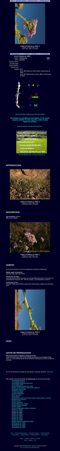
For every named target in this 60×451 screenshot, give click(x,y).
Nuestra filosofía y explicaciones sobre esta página (30, 114)
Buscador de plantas (34, 433)
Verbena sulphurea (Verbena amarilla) (22, 421)
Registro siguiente (35, 434)
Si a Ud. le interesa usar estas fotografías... (30, 447)
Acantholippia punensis (18, 380)
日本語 (30, 440)
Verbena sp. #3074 (17, 417)
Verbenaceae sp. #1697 (18, 424)
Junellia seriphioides (17, 392)
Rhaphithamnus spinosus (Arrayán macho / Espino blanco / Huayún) (31, 398)
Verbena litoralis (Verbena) (19, 405)
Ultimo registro (44, 434)
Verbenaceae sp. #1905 (18, 426)
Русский (38, 438)
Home (11, 433)
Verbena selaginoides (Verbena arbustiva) (24, 408)
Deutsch (33, 438)
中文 (35, 440)
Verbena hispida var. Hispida (20, 404)
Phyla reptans (16, 396)
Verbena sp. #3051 (17, 415)
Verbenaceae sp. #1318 (18, 423)
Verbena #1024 (16, 401)
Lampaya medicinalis (18, 393)
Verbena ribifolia (16, 406)
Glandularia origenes (18, 390)
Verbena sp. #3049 (17, 414)
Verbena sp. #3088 (17, 420)
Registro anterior (25, 434)
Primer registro (15, 434)
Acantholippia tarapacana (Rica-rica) (22, 383)
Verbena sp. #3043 (17, 409)
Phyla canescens (16, 395)
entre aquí (50, 372)
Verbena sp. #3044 (17, 411)
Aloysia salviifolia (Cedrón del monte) (22, 386)
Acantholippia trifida (17, 385)
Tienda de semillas (45, 433)
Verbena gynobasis (17, 402)
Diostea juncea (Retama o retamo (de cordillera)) (26, 387)
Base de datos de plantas (21, 433)
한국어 (25, 440)
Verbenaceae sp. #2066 (18, 427)
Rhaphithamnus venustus (19, 399)
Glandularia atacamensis (19, 389)
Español (27, 438)
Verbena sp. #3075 (17, 418)
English (21, 438)
